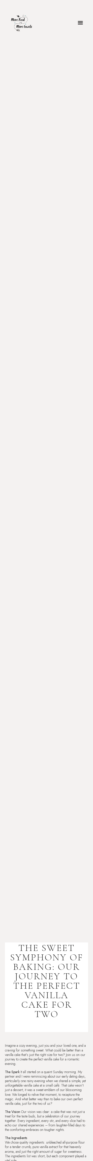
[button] (80, 23)
